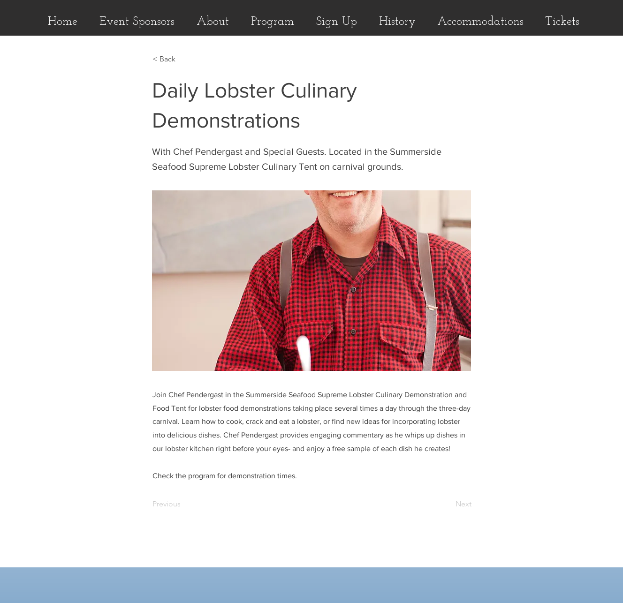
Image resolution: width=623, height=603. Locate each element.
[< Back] (183, 59)
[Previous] (183, 504)
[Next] (448, 504)
